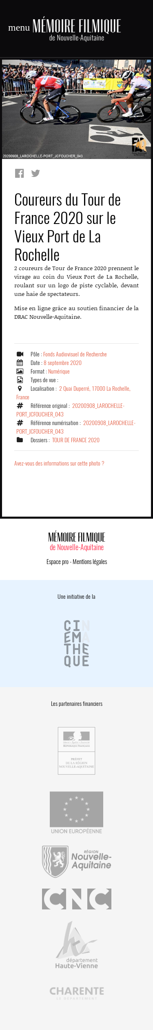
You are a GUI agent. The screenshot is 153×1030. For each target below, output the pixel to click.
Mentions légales (90, 562)
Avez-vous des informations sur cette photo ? (59, 463)
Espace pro (58, 562)
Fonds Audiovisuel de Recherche (75, 354)
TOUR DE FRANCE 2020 (76, 440)
